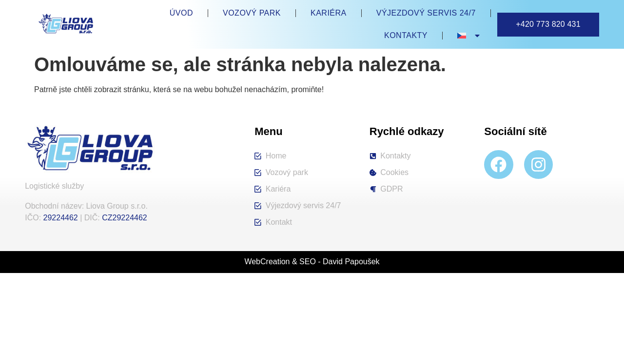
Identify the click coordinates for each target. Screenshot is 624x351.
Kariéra (329, 13)
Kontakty (406, 35)
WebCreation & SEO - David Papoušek (311, 261)
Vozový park (252, 13)
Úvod (181, 13)
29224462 (60, 218)
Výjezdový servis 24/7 (426, 13)
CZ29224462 (124, 218)
